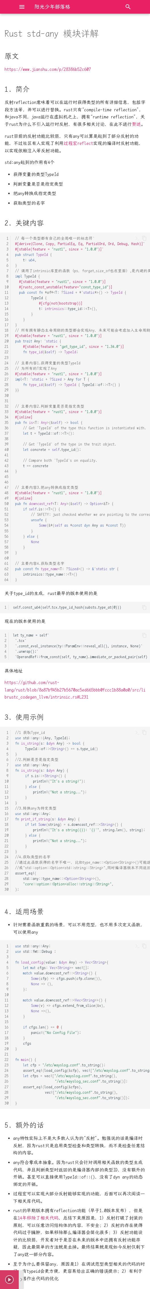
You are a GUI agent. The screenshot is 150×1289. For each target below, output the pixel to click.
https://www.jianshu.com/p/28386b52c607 (48, 69)
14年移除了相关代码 (38, 1218)
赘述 (136, 124)
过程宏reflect (78, 143)
